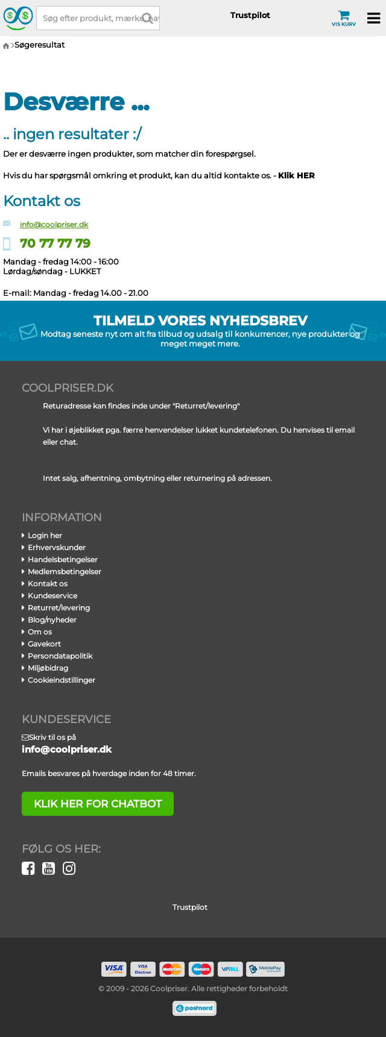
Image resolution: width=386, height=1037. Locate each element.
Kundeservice (52, 595)
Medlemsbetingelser (64, 571)
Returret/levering (59, 607)
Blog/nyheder (52, 619)
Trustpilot (250, 15)
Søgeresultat (39, 44)
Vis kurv (344, 18)
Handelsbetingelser (63, 559)
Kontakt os (48, 583)
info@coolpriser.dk (54, 224)
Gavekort (44, 643)
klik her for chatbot (98, 804)
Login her (45, 535)
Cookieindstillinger (61, 680)
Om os (40, 631)
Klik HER (296, 175)
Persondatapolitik (60, 655)
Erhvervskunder (57, 547)
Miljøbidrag (48, 667)
